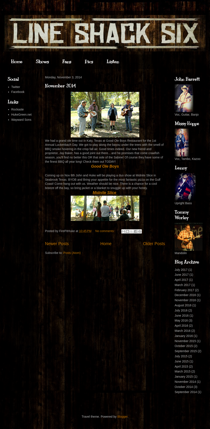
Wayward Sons (21, 119)
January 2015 (184, 376)
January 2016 (184, 336)
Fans (66, 61)
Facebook (17, 92)
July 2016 (181, 310)
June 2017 (182, 274)
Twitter (15, 87)
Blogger (122, 416)
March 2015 (182, 371)
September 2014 (186, 392)
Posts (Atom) (72, 253)
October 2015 (184, 346)
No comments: (105, 231)
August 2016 (183, 305)
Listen (112, 61)
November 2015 (185, 341)
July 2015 (181, 356)
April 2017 (181, 280)
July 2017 (181, 269)
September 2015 (186, 351)
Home (16, 61)
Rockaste (17, 109)
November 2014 (60, 86)
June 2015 (182, 361)
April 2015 (181, 366)
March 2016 (182, 330)
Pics (89, 61)
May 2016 (181, 320)
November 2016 (185, 300)
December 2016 (185, 295)
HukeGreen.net (21, 114)
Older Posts (154, 243)
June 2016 (182, 315)
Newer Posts (57, 243)
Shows (42, 61)
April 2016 (181, 325)
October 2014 (184, 387)
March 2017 (182, 285)
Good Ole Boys (105, 166)
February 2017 (184, 290)
